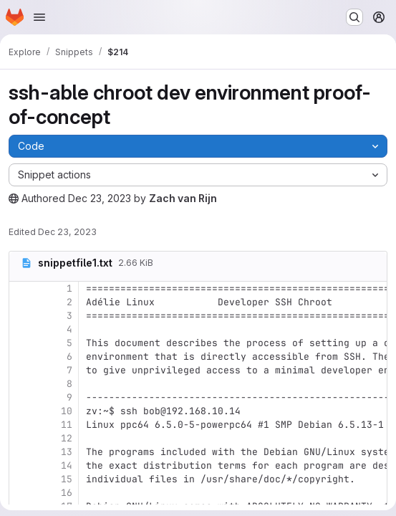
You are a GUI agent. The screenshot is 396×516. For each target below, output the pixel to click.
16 (66, 493)
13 (66, 452)
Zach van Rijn (183, 198)
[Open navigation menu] (39, 17)
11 (66, 425)
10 (66, 411)
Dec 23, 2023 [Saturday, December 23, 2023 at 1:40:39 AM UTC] (99, 198)
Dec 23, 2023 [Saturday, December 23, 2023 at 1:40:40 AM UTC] (67, 231)
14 (66, 465)
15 (66, 479)
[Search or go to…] (354, 17)
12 (66, 438)
